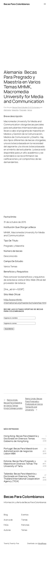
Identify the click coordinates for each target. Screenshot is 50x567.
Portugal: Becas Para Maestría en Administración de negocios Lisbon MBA (21, 451)
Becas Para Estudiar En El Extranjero (26, 107)
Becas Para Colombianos (17, 3)
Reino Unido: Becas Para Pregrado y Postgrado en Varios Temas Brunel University (34, 404)
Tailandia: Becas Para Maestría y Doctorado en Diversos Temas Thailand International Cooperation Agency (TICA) (22, 477)
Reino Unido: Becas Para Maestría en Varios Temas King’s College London (13, 404)
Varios (29, 110)
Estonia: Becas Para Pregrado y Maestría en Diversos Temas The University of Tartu (20, 463)
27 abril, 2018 (44, 477)
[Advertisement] (23, 39)
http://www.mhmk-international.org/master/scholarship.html (25, 301)
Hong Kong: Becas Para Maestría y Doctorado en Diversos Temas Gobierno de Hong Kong (21, 438)
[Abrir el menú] (44, 4)
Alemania (7, 110)
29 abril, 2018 (44, 451)
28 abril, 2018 (44, 463)
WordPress (42, 543)
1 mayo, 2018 (44, 438)
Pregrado (22, 110)
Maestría (15, 110)
